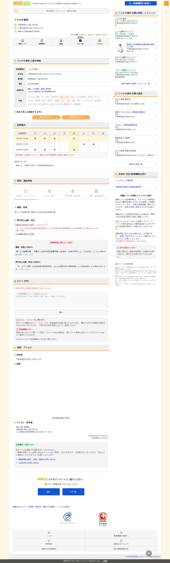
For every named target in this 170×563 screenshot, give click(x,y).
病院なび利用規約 (48, 549)
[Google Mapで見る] (61, 418)
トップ (49, 536)
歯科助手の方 (76, 117)
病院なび (22, 3)
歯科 (29, 89)
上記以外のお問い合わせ (28, 463)
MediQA (48, 544)
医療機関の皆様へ (142, 3)
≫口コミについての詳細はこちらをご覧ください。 (37, 339)
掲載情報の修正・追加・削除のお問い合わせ (37, 459)
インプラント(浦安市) (124, 180)
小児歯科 (36, 89)
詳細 (105, 561)
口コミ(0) (80, 44)
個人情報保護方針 (121, 549)
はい (49, 492)
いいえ (73, 492)
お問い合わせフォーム (129, 236)
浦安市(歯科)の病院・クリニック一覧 (135, 84)
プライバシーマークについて (67, 523)
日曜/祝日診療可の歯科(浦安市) (128, 187)
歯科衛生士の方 (46, 117)
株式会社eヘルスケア (132, 202)
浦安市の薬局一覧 (136, 164)
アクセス (100, 44)
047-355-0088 (33, 84)
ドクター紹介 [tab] (49, 196)
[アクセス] (57, 74)
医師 (61, 44)
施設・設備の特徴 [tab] (96, 196)
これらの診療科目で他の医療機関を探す (42, 92)
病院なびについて (121, 544)
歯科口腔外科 (46, 89)
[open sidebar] (166, 3)
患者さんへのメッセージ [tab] (25, 196)
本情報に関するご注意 (26, 234)
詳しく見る (20, 230)
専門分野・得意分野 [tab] (73, 196)
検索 (74, 11)
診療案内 (42, 44)
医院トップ (22, 44)
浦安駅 (26, 427)
